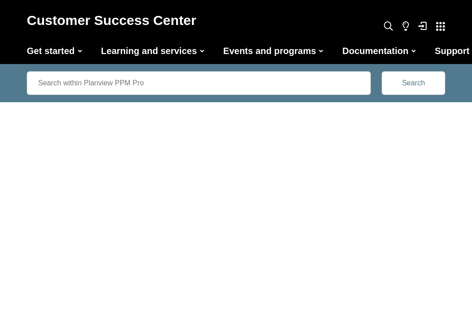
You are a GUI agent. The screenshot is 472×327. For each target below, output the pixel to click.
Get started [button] (51, 51)
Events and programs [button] (269, 51)
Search (413, 83)
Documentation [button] (375, 51)
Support (452, 51)
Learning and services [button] (149, 51)
